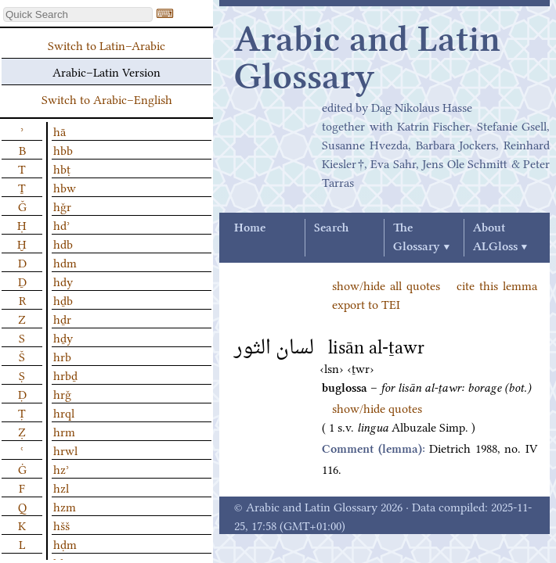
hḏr (62, 318)
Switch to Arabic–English (107, 98)
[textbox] (78, 14)
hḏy (63, 337)
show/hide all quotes (386, 284)
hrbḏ (65, 374)
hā (59, 130)
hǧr (62, 205)
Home (249, 228)
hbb (63, 149)
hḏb (63, 299)
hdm (65, 262)
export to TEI (366, 303)
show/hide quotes (377, 407)
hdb (63, 243)
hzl (61, 487)
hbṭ (61, 168)
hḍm (65, 543)
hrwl (65, 449)
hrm (64, 430)
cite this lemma (497, 284)
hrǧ (62, 393)
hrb (62, 355)
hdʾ (61, 224)
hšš (61, 524)
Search (331, 228)
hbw (64, 186)
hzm (64, 506)
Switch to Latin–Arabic (106, 44)
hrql (63, 412)
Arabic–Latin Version (106, 71)
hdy (63, 280)
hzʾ (61, 468)
